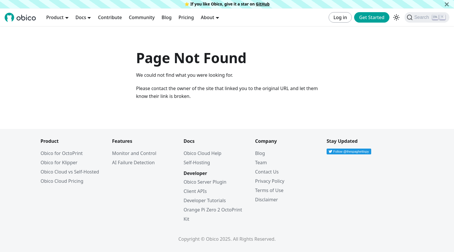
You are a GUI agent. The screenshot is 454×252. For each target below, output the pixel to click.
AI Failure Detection (133, 162)
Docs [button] (81, 17)
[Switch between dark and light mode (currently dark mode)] (396, 17)
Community (142, 17)
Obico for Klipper (59, 162)
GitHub (263, 4)
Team (261, 162)
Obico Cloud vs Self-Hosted (70, 172)
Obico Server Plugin (205, 182)
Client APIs (195, 191)
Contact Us (267, 172)
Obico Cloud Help (202, 153)
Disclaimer (266, 199)
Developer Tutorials (205, 200)
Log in (340, 17)
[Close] (447, 4)
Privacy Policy (269, 181)
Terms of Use (269, 190)
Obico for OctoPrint (62, 153)
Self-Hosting (197, 162)
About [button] (207, 17)
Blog (166, 17)
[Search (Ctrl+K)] (426, 17)
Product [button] (55, 17)
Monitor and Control (134, 153)
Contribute (110, 17)
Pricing (186, 17)
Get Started (371, 17)
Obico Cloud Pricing (62, 181)
